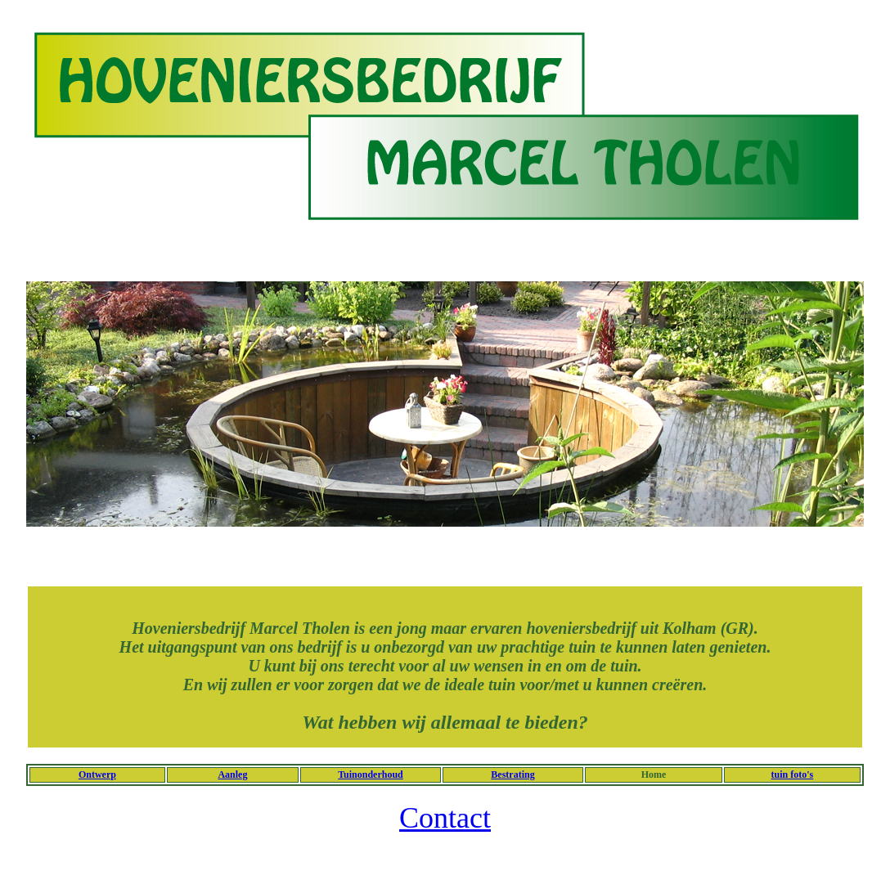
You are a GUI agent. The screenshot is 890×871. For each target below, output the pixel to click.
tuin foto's (792, 774)
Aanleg (232, 774)
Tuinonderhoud (370, 774)
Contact (445, 817)
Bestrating (512, 774)
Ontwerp (97, 774)
